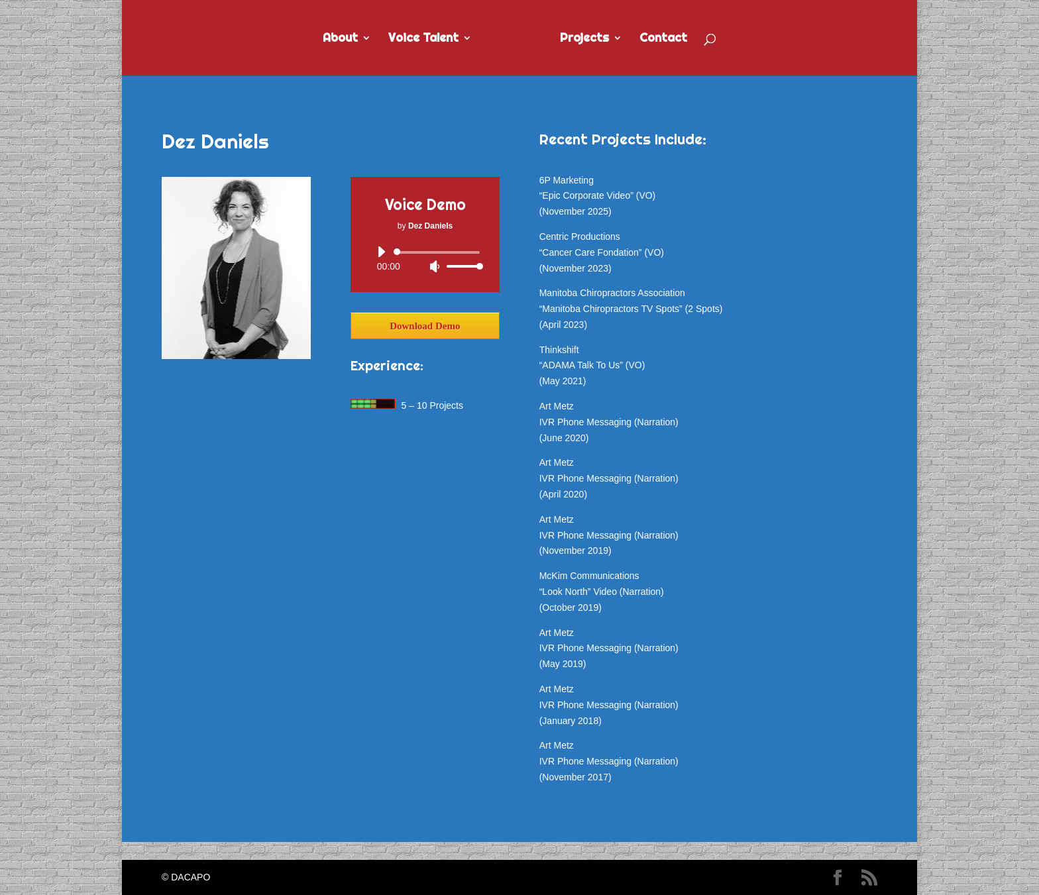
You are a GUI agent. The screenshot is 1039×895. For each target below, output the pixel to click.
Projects (584, 39)
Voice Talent (423, 39)
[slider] (439, 252)
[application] (425, 259)
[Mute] (435, 266)
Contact (663, 39)
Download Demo (425, 326)
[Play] (381, 251)
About (340, 39)
